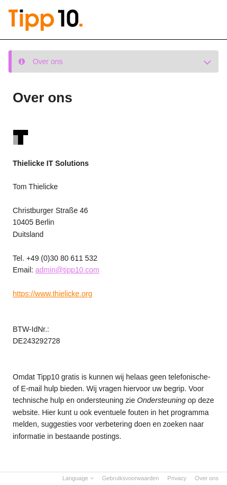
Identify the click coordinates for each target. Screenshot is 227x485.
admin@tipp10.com (67, 270)
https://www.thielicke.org (52, 293)
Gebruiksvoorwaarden (130, 478)
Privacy (176, 478)
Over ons (207, 478)
